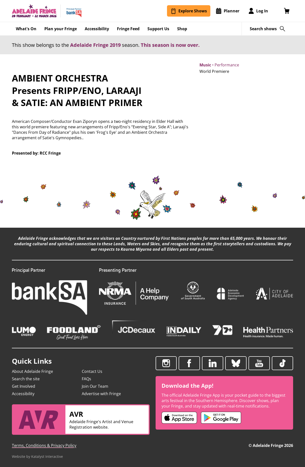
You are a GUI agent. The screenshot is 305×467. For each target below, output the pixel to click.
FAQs (86, 379)
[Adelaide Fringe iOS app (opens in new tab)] (179, 418)
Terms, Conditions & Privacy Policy (44, 445)
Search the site (26, 379)
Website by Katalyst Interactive (37, 456)
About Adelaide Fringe (32, 371)
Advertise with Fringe (101, 393)
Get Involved (23, 386)
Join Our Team (95, 386)
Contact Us (92, 371)
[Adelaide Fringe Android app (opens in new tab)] (221, 418)
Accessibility (23, 393)
